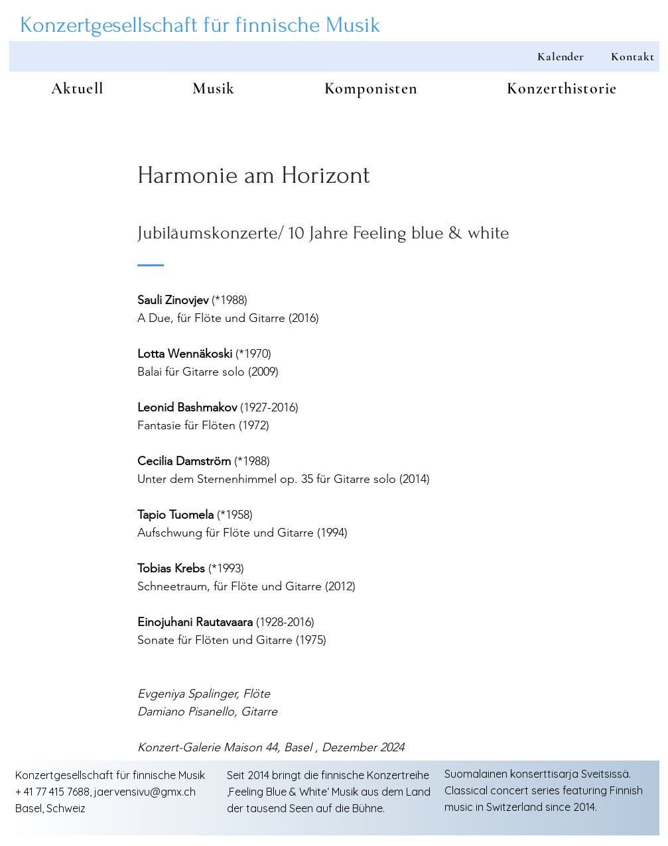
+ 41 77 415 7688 (52, 791)
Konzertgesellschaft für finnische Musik (200, 25)
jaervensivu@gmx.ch (145, 791)
